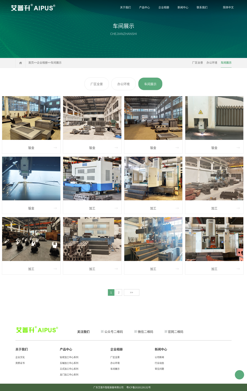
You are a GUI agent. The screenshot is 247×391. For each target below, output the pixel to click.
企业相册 (163, 7)
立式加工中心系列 (69, 368)
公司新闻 (159, 357)
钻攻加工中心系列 (69, 357)
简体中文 (228, 7)
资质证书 (20, 363)
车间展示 (56, 62)
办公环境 (211, 62)
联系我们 (202, 7)
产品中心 (144, 7)
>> (131, 292)
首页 (31, 62)
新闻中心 (183, 7)
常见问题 (159, 368)
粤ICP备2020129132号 (138, 387)
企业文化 (20, 357)
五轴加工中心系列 (69, 363)
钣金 (31, 147)
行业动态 (159, 363)
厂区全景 (197, 62)
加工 (92, 208)
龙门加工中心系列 (69, 374)
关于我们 (125, 7)
